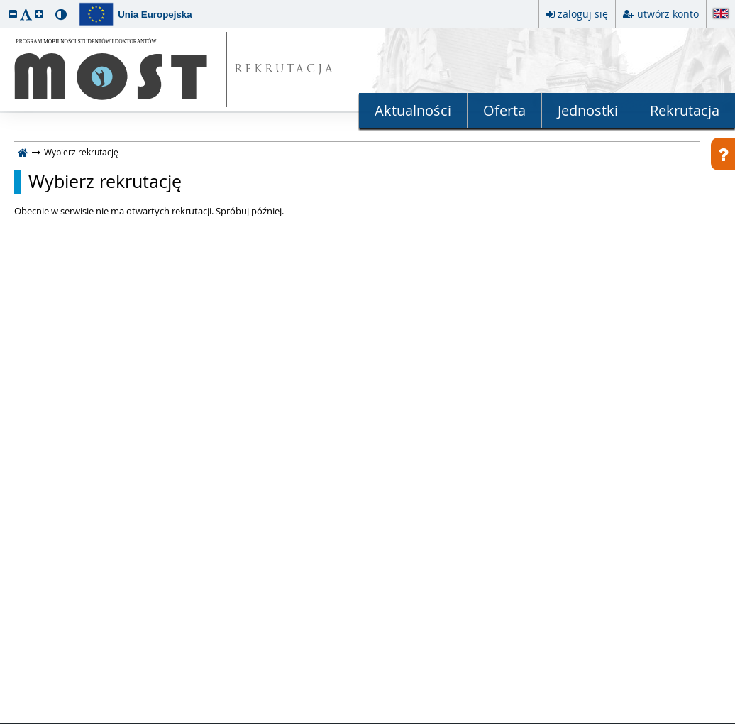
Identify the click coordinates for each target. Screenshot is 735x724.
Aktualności (413, 110)
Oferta (504, 110)
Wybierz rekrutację (105, 181)
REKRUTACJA (285, 70)
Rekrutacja (684, 110)
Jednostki (588, 110)
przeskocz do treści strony (3, 3)
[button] (13, 14)
